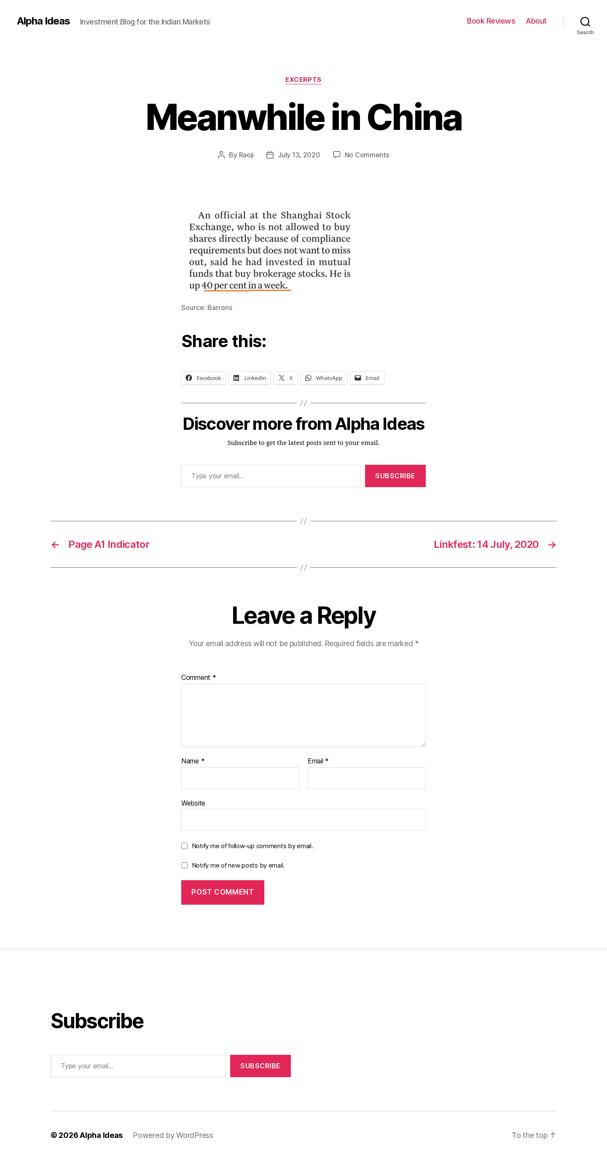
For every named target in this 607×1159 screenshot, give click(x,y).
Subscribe (395, 476)
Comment (198, 678)
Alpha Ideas (43, 21)
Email (318, 761)
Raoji (246, 155)
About (536, 20)
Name (192, 761)
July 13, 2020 (299, 155)
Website (193, 803)
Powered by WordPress (173, 1135)
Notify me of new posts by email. (238, 865)
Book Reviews (491, 20)
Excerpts (303, 80)
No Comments (367, 155)
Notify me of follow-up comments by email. (252, 846)
